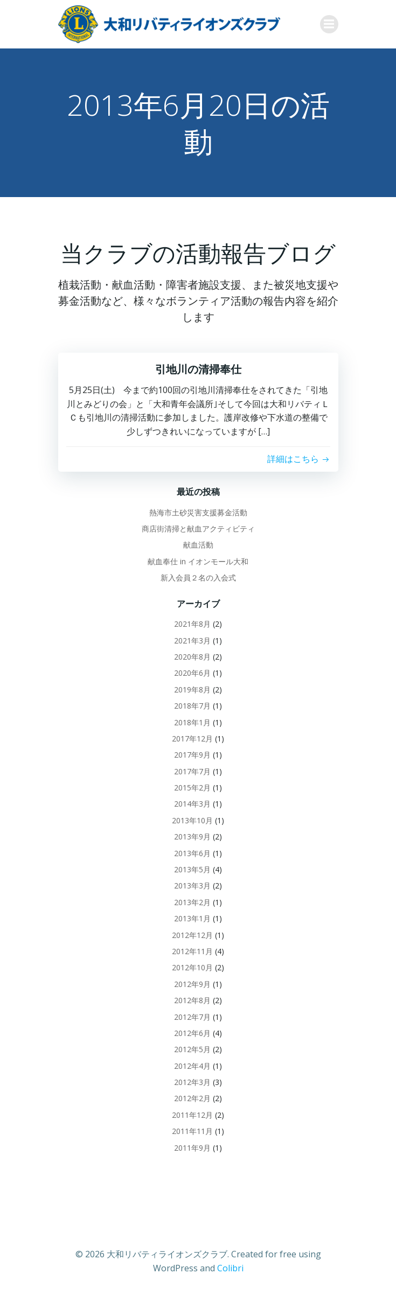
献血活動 (198, 545)
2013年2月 (192, 902)
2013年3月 (192, 885)
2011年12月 (192, 1115)
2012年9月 (192, 984)
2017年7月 (192, 771)
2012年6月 (192, 1033)
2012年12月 (192, 935)
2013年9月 (192, 836)
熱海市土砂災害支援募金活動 (198, 512)
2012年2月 (192, 1098)
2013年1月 (192, 918)
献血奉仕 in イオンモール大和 (198, 561)
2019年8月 (192, 689)
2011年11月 (192, 1131)
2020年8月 (192, 657)
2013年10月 (192, 820)
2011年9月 (192, 1148)
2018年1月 (192, 722)
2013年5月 (192, 869)
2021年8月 (192, 624)
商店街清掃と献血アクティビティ (198, 528)
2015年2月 (192, 787)
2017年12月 (192, 738)
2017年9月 (192, 755)
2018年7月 (192, 706)
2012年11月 (192, 951)
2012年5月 (192, 1049)
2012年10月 (192, 967)
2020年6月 (192, 673)
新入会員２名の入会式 (198, 577)
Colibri (230, 1268)
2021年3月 (192, 640)
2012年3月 (192, 1082)
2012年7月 (192, 1017)
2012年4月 (192, 1066)
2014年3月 (192, 804)
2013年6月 (192, 853)
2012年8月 (192, 1000)
